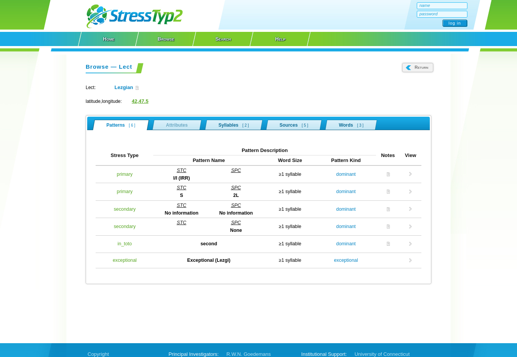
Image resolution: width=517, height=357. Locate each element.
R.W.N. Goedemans (248, 354)
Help (280, 39)
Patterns (121, 125)
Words (351, 125)
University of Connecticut (382, 354)
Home (108, 39)
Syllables (233, 125)
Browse (165, 39)
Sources (294, 125)
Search (223, 39)
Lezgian (126, 87)
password (428, 14)
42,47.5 (140, 101)
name (424, 5)
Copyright (98, 354)
